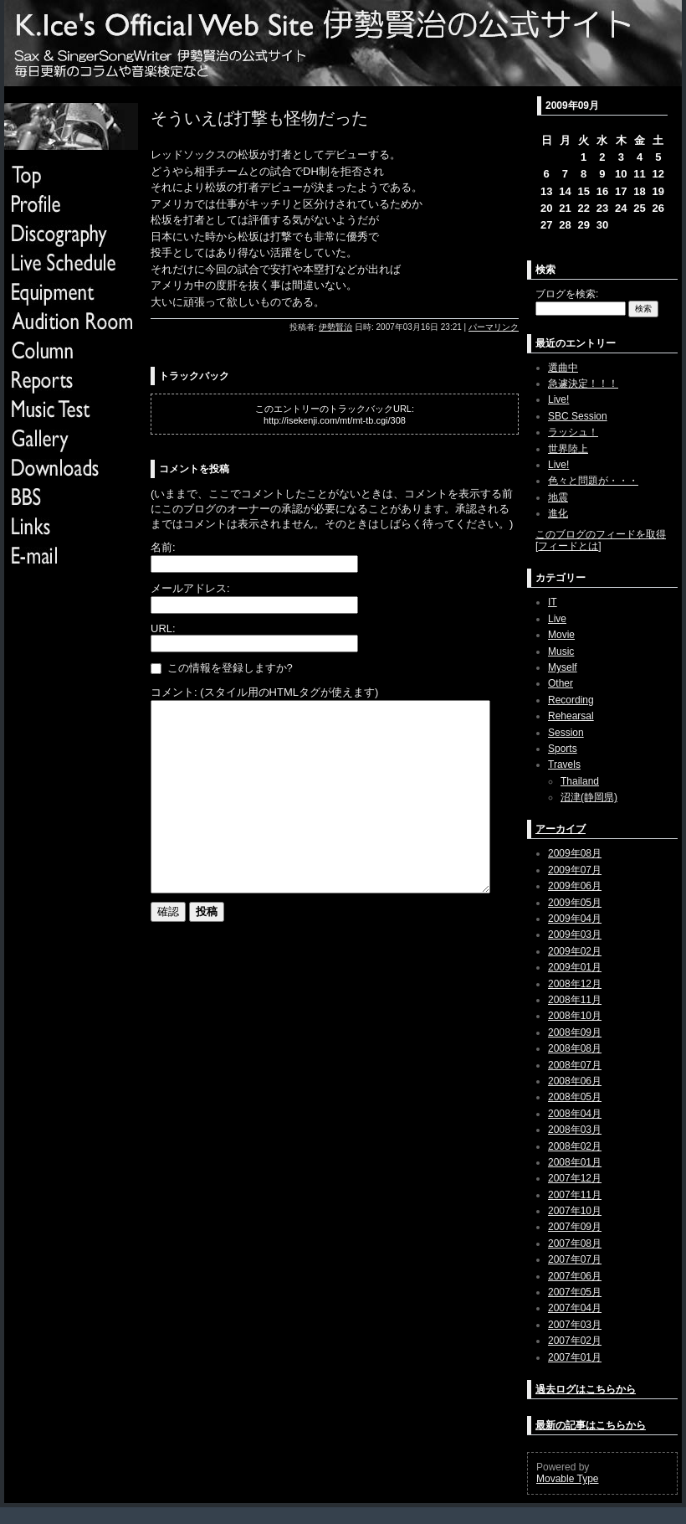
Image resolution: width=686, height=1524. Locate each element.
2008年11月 (575, 1000)
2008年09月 (575, 1032)
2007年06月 (575, 1276)
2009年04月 (575, 918)
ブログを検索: (566, 294)
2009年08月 (575, 853)
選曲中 (563, 367)
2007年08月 (575, 1243)
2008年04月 (575, 1114)
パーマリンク (493, 327)
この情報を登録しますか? (222, 668)
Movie (561, 635)
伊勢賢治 (335, 327)
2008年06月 (575, 1081)
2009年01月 (575, 967)
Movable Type (567, 1479)
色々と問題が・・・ (593, 481)
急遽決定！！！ (583, 383)
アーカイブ (560, 829)
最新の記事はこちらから (590, 1425)
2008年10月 (575, 1016)
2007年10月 (575, 1211)
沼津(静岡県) (589, 797)
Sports (562, 748)
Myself (562, 667)
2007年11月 (575, 1195)
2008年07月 (575, 1065)
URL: (163, 628)
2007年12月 (575, 1178)
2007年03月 (575, 1325)
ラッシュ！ (573, 432)
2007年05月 (575, 1292)
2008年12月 (575, 984)
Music (561, 651)
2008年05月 (575, 1097)
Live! (558, 399)
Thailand (580, 781)
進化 (558, 513)
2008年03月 (575, 1129)
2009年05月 (575, 903)
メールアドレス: (190, 588)
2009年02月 (575, 951)
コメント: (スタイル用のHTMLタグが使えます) (264, 692)
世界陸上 (568, 449)
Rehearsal (571, 716)
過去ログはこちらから (585, 1389)
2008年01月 (575, 1162)
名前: (163, 547)
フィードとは (568, 546)
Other (560, 683)
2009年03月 (575, 934)
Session (566, 733)
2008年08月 (575, 1048)
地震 (558, 497)
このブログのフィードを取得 (600, 534)
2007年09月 (575, 1227)
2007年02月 (575, 1340)
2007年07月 (575, 1259)
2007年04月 (575, 1308)
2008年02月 (575, 1146)
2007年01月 (575, 1357)
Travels (564, 764)
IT (552, 602)
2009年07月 (575, 870)
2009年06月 (575, 886)
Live (557, 619)
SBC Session (577, 416)
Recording (571, 700)
